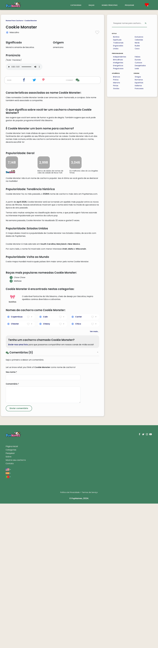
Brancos (116, 77)
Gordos (116, 88)
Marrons (116, 82)
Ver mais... (94, 476)
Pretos (115, 79)
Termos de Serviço (90, 637)
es (8, 617)
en (8, 614)
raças (91, 4)
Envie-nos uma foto (18, 489)
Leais (137, 68)
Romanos (139, 79)
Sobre (8, 601)
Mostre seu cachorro (16, 604)
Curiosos (138, 62)
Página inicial (12, 590)
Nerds (137, 43)
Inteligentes (118, 62)
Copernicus (17, 461)
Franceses (139, 88)
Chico (78, 468)
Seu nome (11, 516)
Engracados (118, 45)
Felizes (137, 57)
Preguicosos (118, 68)
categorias (75, 4)
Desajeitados (140, 65)
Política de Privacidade (70, 637)
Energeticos (118, 65)
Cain (45, 461)
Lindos (115, 48)
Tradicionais (118, 43)
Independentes (119, 57)
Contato (10, 607)
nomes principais (110, 4)
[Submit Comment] (19, 553)
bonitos (12, 443)
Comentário (12, 528)
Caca (137, 48)
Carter (78, 461)
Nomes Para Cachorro (14, 21)
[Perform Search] (145, 23)
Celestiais (139, 40)
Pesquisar (10, 597)
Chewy (46, 468)
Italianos (138, 85)
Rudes (137, 45)
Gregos (138, 77)
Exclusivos (139, 37)
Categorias (11, 594)
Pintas (115, 85)
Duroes (138, 59)
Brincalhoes (118, 59)
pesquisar (129, 4)
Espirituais (117, 40)
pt (8, 621)
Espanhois (139, 82)
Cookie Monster (31, 21)
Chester (15, 468)
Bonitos (116, 37)
